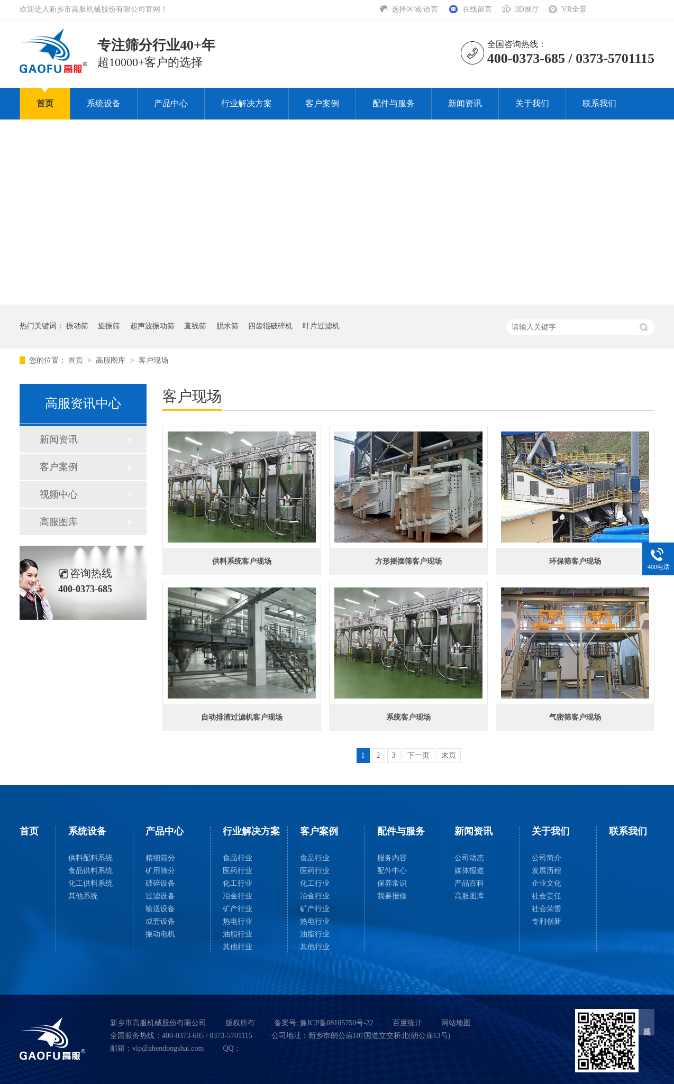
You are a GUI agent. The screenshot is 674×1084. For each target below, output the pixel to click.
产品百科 (469, 883)
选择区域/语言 (415, 9)
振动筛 (77, 326)
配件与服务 (393, 103)
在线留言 (477, 9)
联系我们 (599, 103)
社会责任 (546, 896)
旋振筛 (109, 326)
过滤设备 (160, 896)
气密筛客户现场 (575, 717)
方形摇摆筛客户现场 (408, 561)
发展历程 (546, 871)
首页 (45, 103)
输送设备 (160, 909)
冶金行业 (237, 896)
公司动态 (469, 858)
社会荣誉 (546, 909)
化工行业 (237, 883)
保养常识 (392, 883)
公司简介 (546, 858)
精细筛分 (160, 858)
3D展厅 (527, 9)
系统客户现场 (408, 717)
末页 (448, 755)
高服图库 (111, 360)
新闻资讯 (465, 103)
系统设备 (104, 103)
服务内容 (392, 858)
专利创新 (546, 921)
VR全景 (574, 9)
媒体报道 (469, 871)
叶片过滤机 (321, 326)
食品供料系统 (90, 871)
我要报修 (392, 896)
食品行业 (237, 858)
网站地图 (456, 1023)
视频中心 (59, 494)
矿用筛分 (160, 871)
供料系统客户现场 (241, 561)
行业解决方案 (246, 103)
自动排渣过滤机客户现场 (242, 717)
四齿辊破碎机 (270, 326)
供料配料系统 (90, 858)
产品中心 (171, 103)
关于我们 (532, 103)
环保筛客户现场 (575, 561)
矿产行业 (237, 909)
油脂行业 (237, 934)
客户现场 (153, 360)
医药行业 (237, 871)
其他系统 (83, 896)
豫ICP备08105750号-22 (336, 1023)
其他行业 (237, 947)
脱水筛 (227, 326)
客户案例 (322, 103)
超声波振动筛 (152, 326)
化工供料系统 (90, 883)
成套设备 (160, 921)
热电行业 (237, 921)
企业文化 (546, 883)
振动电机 (160, 934)
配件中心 (392, 871)
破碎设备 (160, 883)
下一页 (418, 755)
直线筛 (195, 326)
